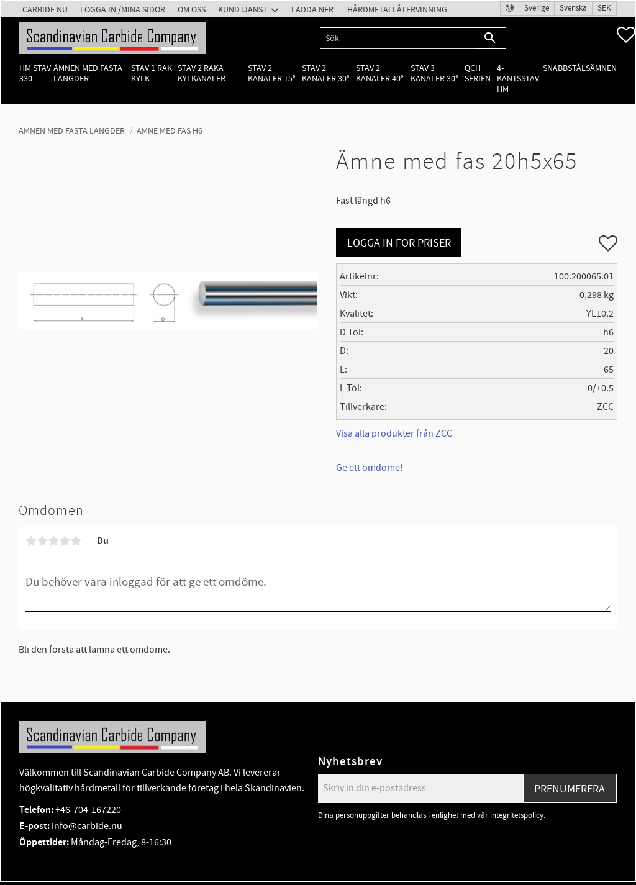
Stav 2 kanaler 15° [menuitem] (272, 73)
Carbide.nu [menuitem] (45, 10)
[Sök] (490, 38)
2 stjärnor (42, 541)
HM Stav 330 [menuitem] (35, 73)
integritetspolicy (516, 815)
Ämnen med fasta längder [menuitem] (87, 73)
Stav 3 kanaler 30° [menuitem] (434, 73)
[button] (626, 34)
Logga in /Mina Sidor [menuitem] (122, 10)
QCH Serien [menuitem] (478, 73)
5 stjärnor (75, 541)
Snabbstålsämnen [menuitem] (580, 68)
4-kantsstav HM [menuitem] (518, 79)
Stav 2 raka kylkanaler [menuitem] (201, 73)
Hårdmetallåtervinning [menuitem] (397, 10)
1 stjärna (31, 541)
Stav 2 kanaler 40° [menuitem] (380, 73)
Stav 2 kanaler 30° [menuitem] (326, 73)
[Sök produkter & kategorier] (397, 38)
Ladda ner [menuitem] (312, 10)
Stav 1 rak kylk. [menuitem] (151, 73)
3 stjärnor (53, 541)
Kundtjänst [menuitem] (243, 10)
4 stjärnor (64, 541)
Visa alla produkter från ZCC (394, 433)
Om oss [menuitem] (192, 10)
